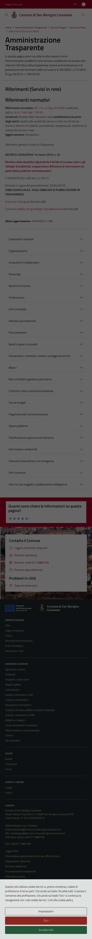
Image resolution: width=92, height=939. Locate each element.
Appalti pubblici (13, 684)
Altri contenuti (17, 472)
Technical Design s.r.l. (27, 930)
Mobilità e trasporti (15, 720)
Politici (8, 636)
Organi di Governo (14, 630)
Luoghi (8, 787)
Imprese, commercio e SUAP (20, 715)
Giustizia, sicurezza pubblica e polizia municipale (30, 710)
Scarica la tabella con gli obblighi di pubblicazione (33, 209)
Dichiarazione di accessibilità (20, 892)
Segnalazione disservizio (18, 861)
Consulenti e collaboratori (24, 262)
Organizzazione (18, 251)
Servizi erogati (17, 402)
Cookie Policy (12, 881)
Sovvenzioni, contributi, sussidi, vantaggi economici (39, 356)
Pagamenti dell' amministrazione (28, 414)
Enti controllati (17, 309)
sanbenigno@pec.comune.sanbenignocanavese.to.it (38, 833)
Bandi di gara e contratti (23, 344)
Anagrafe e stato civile (17, 679)
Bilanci (13, 367)
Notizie (9, 759)
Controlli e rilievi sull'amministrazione (31, 391)
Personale (15, 274)
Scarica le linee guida (17, 201)
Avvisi (8, 769)
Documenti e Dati (14, 651)
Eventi (8, 792)
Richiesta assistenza (16, 866)
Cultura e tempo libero (17, 700)
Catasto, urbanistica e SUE (19, 695)
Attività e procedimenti (22, 321)
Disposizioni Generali (21, 239)
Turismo (9, 735)
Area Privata (11, 910)
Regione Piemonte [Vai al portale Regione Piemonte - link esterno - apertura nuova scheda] (13, 4)
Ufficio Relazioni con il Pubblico (21, 826)
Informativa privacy (15, 876)
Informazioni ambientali (23, 449)
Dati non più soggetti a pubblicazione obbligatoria (38, 484)
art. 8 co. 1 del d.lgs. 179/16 (26, 112)
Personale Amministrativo (18, 641)
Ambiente (10, 674)
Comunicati (11, 764)
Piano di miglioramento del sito (21, 897)
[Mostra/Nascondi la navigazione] (6, 15)
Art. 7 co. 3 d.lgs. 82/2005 (49, 108)
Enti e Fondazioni (14, 646)
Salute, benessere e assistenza (21, 725)
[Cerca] (83, 15)
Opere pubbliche (18, 426)
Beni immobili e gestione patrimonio (30, 379)
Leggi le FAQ (11, 851)
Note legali (11, 886)
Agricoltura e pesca (15, 669)
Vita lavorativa (12, 740)
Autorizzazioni (12, 690)
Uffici (7, 625)
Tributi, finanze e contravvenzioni (22, 730)
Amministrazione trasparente (20, 871)
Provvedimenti (17, 332)
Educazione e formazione (18, 705)
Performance (16, 297)
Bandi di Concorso (20, 286)
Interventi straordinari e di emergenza (31, 461)
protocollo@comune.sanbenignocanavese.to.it (36, 829)
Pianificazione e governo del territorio (31, 438)
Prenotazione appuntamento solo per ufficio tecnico (32, 856)
